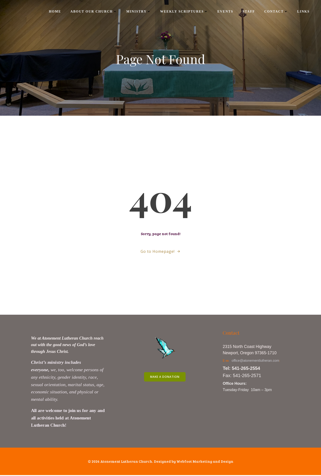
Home (54, 12)
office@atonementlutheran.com (256, 361)
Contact (275, 12)
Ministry (138, 12)
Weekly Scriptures (184, 12)
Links (303, 12)
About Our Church (93, 12)
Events (225, 12)
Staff (248, 12)
